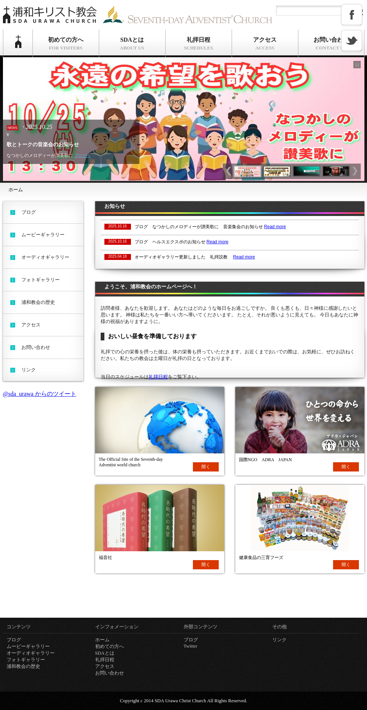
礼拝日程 (199, 44)
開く (205, 466)
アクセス (265, 44)
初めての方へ (66, 44)
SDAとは (132, 44)
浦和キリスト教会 (51, 16)
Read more (275, 226)
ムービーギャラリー (43, 234)
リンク (28, 370)
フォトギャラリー (40, 279)
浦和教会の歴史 (38, 302)
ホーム (18, 43)
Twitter (190, 646)
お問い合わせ (331, 44)
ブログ (28, 212)
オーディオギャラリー (45, 257)
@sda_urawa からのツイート (39, 394)
